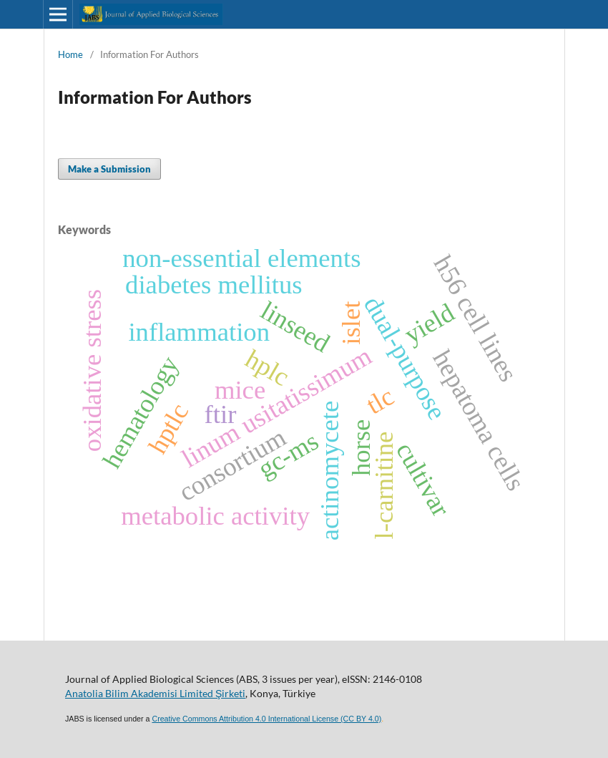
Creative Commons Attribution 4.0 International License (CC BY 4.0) (266, 718)
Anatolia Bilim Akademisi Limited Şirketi (155, 693)
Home (70, 54)
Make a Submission (109, 169)
